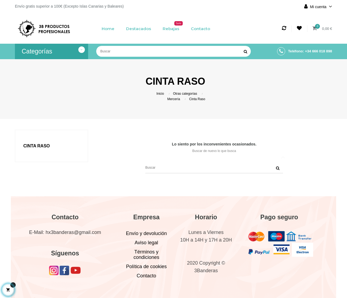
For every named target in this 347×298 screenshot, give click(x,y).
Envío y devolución (146, 233)
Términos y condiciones (146, 254)
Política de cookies (146, 266)
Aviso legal (146, 242)
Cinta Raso (36, 146)
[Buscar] (173, 51)
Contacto (146, 275)
